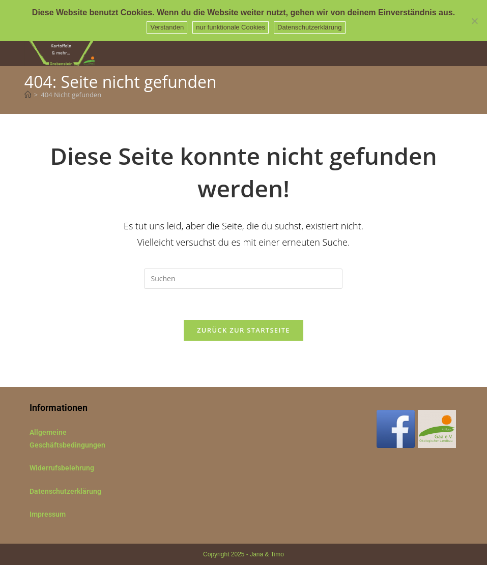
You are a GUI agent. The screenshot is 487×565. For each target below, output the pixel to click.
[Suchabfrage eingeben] (243, 279)
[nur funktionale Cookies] (474, 21)
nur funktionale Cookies (230, 27)
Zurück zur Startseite (243, 330)
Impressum (48, 514)
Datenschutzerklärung (65, 491)
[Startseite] (27, 94)
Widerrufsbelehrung (62, 468)
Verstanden (167, 27)
